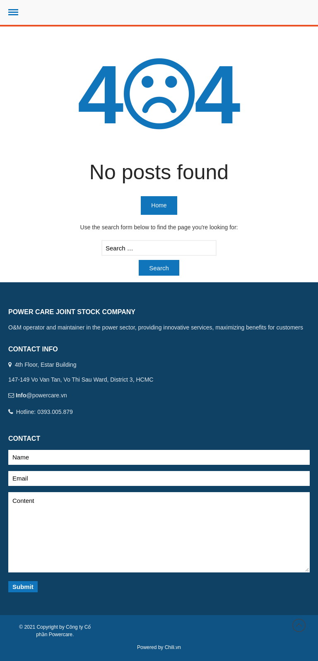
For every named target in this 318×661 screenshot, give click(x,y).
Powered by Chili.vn (159, 647)
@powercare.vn (46, 395)
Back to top (299, 625)
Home (158, 205)
